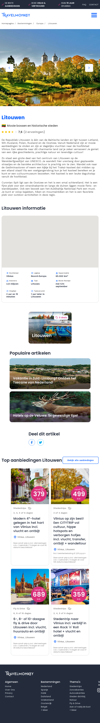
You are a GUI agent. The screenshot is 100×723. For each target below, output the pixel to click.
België (44, 706)
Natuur (73, 699)
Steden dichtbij (77, 696)
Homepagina (8, 23)
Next (89, 68)
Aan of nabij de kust (80, 706)
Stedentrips (76, 686)
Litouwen (52, 23)
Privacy (8, 693)
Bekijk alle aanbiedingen (80, 460)
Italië (43, 693)
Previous (9, 68)
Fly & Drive (75, 703)
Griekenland (47, 699)
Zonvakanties (77, 689)
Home (8, 686)
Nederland (46, 686)
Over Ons (10, 689)
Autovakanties (77, 693)
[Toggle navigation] (94, 15)
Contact (9, 696)
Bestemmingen (25, 23)
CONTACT (94, 4)
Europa (39, 23)
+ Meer (44, 710)
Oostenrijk (46, 703)
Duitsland (46, 696)
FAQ (84, 4)
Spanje (44, 689)
